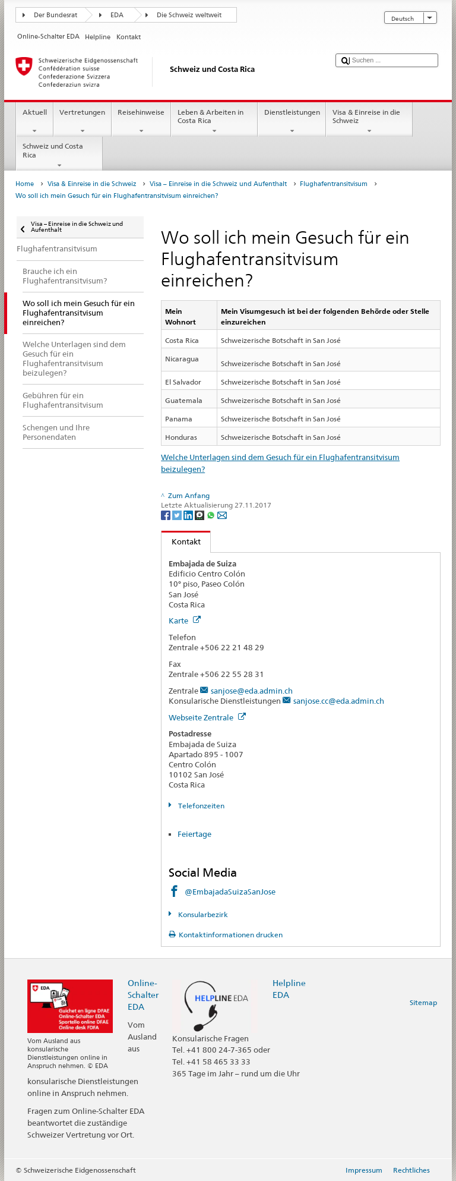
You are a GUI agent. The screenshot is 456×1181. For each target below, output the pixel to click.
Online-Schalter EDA (143, 995)
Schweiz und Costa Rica (59, 155)
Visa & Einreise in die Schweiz (369, 122)
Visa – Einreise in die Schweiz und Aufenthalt (218, 184)
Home (24, 184)
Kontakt (181, 541)
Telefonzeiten (200, 805)
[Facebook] (166, 514)
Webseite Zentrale (207, 717)
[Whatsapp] (211, 514)
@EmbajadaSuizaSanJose (230, 891)
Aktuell (34, 122)
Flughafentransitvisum (334, 184)
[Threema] (200, 514)
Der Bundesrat (55, 15)
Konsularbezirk (202, 914)
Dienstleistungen (291, 122)
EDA (117, 15)
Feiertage (194, 834)
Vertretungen (82, 122)
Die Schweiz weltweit (189, 15)
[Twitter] (177, 514)
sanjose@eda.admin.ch (252, 690)
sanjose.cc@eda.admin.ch (338, 701)
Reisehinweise (141, 122)
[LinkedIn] (189, 514)
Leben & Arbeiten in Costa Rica (214, 122)
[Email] (222, 514)
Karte (185, 620)
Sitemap (423, 1002)
